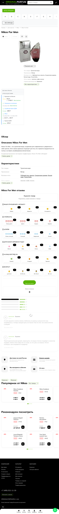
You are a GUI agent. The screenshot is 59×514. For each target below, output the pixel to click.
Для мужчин (11, 28)
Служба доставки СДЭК (11, 108)
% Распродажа (19, 469)
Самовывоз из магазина (11, 103)
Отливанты (18, 467)
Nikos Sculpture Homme (18, 390)
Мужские (5, 380)
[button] (27, 449)
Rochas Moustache (43, 418)
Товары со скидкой (20, 481)
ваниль (32, 175)
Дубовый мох (25, 175)
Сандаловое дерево (41, 175)
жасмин (23, 180)
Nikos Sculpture (44, 389)
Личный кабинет (34, 469)
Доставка (4, 467)
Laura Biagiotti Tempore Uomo (18, 435)
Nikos (17, 28)
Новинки (17, 472)
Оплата (3, 469)
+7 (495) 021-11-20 (8, 491)
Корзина (32, 467)
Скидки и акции (5, 474)
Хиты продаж (19, 483)
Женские (13, 380)
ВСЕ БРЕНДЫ (9, 23)
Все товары (33, 383)
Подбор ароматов (20, 485)
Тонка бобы (28, 177)
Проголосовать (29, 283)
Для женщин (18, 474)
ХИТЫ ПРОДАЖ (9, 10)
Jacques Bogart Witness (18, 418)
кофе (27, 180)
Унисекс (17, 478)
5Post (6, 114)
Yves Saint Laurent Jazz (43, 435)
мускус (32, 180)
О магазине (4, 472)
